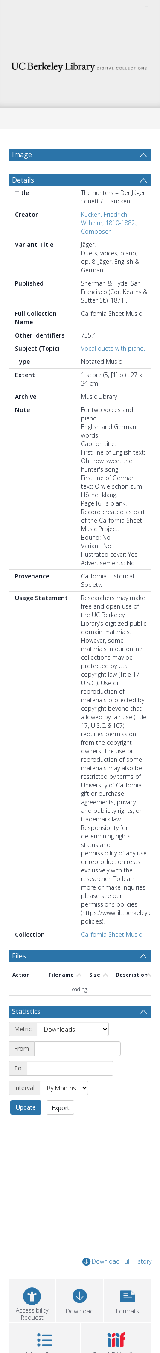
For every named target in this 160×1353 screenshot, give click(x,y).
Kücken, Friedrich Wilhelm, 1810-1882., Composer (109, 222)
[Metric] (73, 1029)
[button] (127, 1299)
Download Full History (116, 1261)
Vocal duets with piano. (113, 348)
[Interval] (64, 1088)
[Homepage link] (80, 65)
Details (23, 180)
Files (19, 956)
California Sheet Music (111, 934)
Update (26, 1107)
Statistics (26, 1011)
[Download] (79, 1299)
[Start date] (77, 1048)
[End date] (70, 1068)
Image (22, 154)
